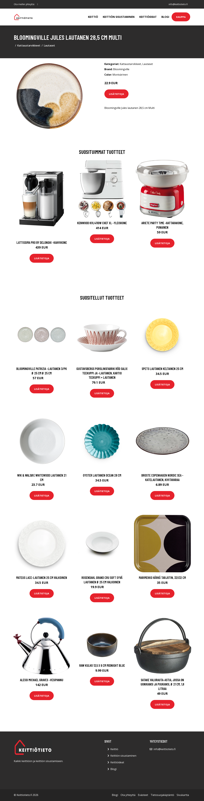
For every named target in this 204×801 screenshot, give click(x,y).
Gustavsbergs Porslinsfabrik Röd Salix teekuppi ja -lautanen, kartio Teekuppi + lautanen (102, 373)
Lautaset (49, 45)
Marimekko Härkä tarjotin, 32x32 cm (162, 578)
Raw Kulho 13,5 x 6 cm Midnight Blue (102, 665)
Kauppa (181, 16)
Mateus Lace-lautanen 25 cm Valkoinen (41, 578)
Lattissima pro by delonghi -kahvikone (42, 242)
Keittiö (93, 17)
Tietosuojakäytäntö (162, 795)
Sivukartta (183, 795)
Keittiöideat (148, 17)
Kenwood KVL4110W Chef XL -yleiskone (102, 223)
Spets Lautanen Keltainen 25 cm (162, 369)
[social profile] (37, 4)
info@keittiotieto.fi (178, 4)
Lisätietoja (116, 93)
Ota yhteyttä (128, 795)
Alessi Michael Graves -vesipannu (41, 680)
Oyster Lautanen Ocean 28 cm (102, 475)
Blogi (165, 17)
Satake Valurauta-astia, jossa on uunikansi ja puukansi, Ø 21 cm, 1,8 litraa (162, 684)
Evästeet (143, 795)
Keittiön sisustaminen (119, 17)
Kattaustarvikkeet (28, 45)
